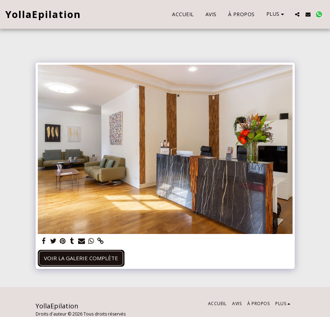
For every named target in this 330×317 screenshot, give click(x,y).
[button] (297, 14)
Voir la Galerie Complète (81, 258)
